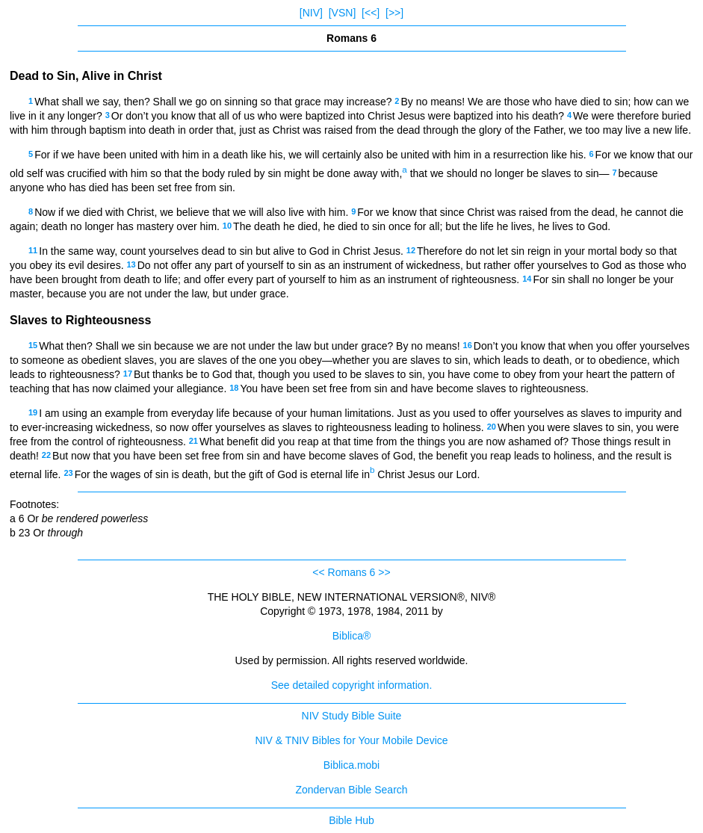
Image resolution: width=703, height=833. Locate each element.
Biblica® (351, 636)
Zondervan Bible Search (351, 790)
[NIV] (311, 13)
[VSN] (342, 13)
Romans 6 (352, 572)
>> (384, 572)
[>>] (394, 13)
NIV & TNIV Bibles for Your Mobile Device (351, 740)
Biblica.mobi (351, 765)
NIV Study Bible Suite (352, 716)
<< (318, 572)
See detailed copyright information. (352, 685)
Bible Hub (351, 820)
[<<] (371, 13)
